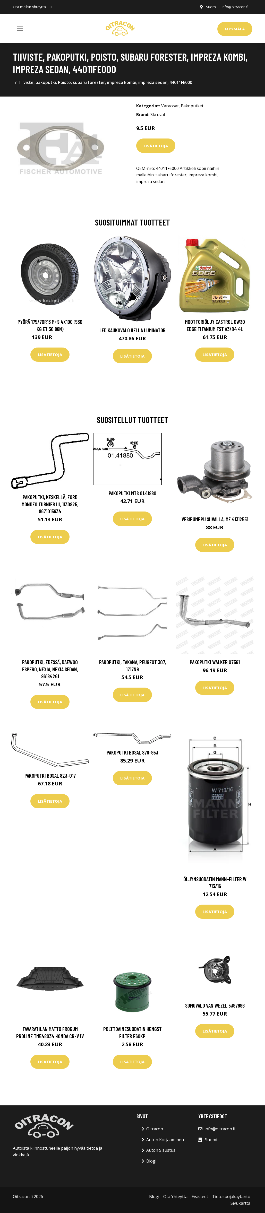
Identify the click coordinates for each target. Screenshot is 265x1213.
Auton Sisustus (160, 1150)
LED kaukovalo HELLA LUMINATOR (132, 330)
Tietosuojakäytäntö (231, 1196)
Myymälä (235, 28)
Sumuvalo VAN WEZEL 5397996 (215, 1005)
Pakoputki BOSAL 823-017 (50, 775)
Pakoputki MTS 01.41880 (132, 493)
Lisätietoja (156, 145)
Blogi (151, 1161)
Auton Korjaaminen (165, 1139)
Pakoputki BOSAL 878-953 (132, 752)
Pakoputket (192, 106)
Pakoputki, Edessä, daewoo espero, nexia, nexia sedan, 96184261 (50, 669)
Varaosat (170, 106)
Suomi (211, 6)
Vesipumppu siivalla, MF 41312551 (215, 519)
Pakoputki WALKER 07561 (215, 662)
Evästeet (200, 1196)
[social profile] (51, 7)
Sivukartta (240, 1203)
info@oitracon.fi (235, 6)
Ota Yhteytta (175, 1196)
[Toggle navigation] (20, 28)
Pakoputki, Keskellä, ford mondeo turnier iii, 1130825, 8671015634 (50, 504)
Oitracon (154, 1129)
